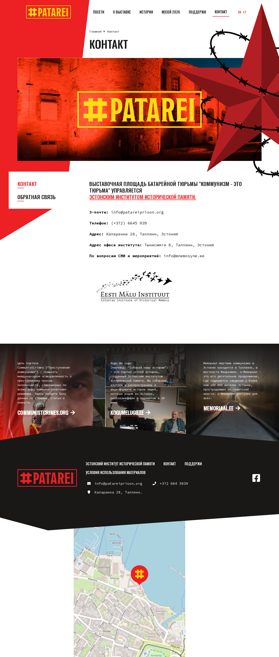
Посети (98, 12)
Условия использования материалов (116, 472)
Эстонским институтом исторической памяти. (146, 196)
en (239, 12)
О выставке (122, 12)
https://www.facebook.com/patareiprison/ (256, 477)
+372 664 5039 (174, 483)
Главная (95, 31)
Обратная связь (36, 196)
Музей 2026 (171, 12)
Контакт (221, 11)
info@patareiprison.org (118, 483)
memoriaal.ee (218, 408)
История (146, 12)
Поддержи (197, 12)
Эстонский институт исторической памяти (120, 463)
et (244, 12)
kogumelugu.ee (127, 412)
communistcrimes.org (42, 412)
